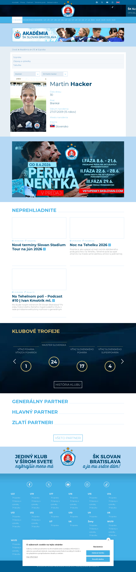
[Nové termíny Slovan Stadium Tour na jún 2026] (39, 226)
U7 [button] (86, 20)
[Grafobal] (48, 418)
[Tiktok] (112, 7)
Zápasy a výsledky (22, 61)
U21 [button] (45, 20)
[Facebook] (96, 2)
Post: (52, 100)
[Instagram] (112, 2)
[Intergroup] (53, 428)
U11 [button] (73, 20)
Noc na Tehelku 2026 (90, 242)
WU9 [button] (113, 20)
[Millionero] (87, 418)
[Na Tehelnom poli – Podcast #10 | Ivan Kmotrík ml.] (39, 278)
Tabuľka (17, 65)
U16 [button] (55, 20)
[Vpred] (122, 361)
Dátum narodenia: (59, 109)
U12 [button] (69, 20)
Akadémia (25, 49)
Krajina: (53, 122)
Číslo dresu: (56, 92)
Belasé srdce (52, 2)
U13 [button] (66, 20)
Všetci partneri (68, 438)
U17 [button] (52, 20)
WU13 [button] (108, 20)
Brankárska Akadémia (33, 20)
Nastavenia (98, 546)
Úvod (14, 49)
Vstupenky (31, 237)
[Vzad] (14, 361)
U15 (33, 49)
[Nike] (68, 407)
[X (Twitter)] (102, 2)
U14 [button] (62, 20)
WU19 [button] (98, 20)
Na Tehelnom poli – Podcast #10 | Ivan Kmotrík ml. (37, 295)
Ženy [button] (93, 20)
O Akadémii (17, 20)
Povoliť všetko (98, 559)
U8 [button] (83, 20)
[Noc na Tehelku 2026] (97, 226)
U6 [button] (89, 20)
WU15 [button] (103, 20)
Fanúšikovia (89, 237)
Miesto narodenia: (59, 117)
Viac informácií (32, 557)
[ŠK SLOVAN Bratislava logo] (68, 9)
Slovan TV (31, 289)
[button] (27, 74)
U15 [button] (59, 20)
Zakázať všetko (98, 553)
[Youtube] (107, 2)
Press (22, 2)
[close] (108, 540)
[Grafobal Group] (82, 428)
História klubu (68, 384)
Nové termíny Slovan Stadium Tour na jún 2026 (39, 244)
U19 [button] (48, 20)
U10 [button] (76, 20)
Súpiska (42, 49)
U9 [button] (79, 20)
